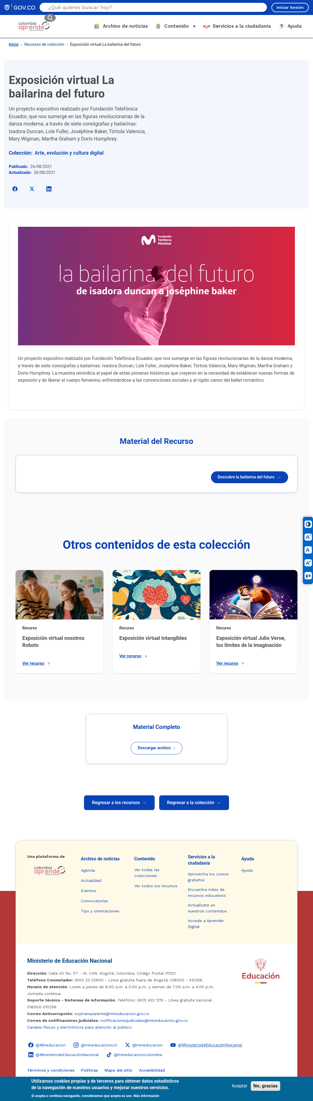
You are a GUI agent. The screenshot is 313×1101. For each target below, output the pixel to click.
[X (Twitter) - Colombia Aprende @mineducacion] (144, 1045)
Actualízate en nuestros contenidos (207, 908)
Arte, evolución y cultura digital (69, 153)
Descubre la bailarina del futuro (249, 477)
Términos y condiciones (50, 1070)
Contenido (144, 859)
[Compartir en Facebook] (15, 189)
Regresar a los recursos (119, 802)
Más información (146, 1096)
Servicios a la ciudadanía (201, 860)
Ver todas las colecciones (146, 872)
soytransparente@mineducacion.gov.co (112, 1013)
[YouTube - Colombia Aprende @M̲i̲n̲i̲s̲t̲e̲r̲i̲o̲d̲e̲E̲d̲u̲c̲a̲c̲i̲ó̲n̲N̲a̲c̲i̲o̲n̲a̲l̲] (206, 1045)
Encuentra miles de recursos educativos (207, 892)
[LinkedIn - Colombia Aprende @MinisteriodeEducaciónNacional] (63, 1055)
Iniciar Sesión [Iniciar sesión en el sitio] (290, 7)
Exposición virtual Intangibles (153, 638)
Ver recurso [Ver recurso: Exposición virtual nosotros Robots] (36, 663)
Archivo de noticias (100, 859)
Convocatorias (94, 901)
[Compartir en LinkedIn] (49, 189)
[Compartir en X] (32, 189)
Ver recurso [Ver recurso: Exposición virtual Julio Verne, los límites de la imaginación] (230, 663)
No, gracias (265, 1085)
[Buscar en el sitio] (147, 7)
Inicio (13, 44)
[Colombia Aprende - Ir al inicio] (34, 26)
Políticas (89, 1070)
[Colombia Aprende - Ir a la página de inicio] (49, 870)
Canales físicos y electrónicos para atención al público (79, 1027)
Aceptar (239, 1086)
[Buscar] (50, 17)
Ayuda (247, 859)
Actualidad (91, 880)
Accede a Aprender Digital (206, 923)
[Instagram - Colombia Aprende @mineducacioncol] (95, 1045)
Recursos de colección (44, 44)
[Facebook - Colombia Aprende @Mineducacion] (47, 1045)
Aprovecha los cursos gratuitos (208, 877)
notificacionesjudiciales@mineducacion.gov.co (144, 1020)
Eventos (88, 890)
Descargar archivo (156, 748)
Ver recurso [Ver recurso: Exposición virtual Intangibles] (133, 656)
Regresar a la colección (194, 802)
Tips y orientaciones (100, 911)
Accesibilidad (152, 1070)
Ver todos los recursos (156, 886)
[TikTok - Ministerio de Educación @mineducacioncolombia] (134, 1055)
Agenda (88, 870)
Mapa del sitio (118, 1070)
